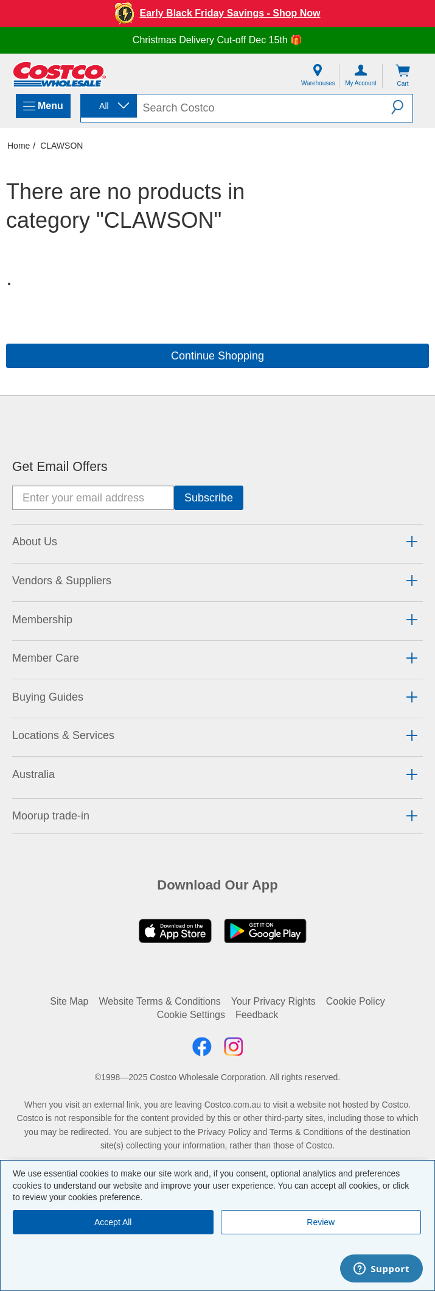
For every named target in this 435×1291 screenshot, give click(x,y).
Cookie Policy (355, 1001)
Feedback (256, 1015)
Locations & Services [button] (63, 735)
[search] (264, 108)
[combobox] (107, 106)
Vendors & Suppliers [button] (61, 581)
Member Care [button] (45, 658)
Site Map (69, 1001)
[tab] (217, 542)
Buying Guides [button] (47, 697)
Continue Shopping (217, 356)
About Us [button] (34, 542)
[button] (401, 107)
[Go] (208, 498)
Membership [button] (42, 620)
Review (321, 1222)
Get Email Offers (60, 466)
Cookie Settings (191, 1015)
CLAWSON (61, 145)
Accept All (112, 1222)
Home (18, 145)
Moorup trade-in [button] (50, 816)
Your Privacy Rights (273, 1001)
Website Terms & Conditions (159, 1001)
